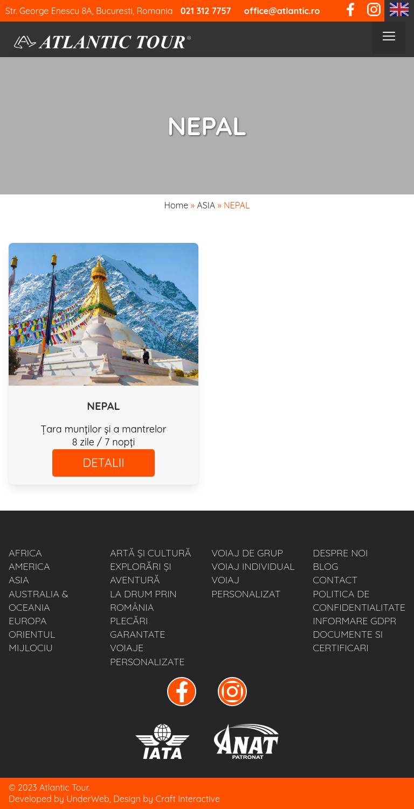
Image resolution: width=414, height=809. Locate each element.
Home (176, 205)
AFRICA (25, 553)
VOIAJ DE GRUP (247, 553)
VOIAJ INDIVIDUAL (253, 566)
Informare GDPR (354, 621)
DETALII (103, 462)
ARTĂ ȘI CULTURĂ (150, 553)
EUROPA (27, 621)
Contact (335, 580)
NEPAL (103, 406)
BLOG (325, 566)
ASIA (206, 205)
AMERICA (29, 566)
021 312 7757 (206, 10)
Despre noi (340, 553)
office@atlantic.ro (282, 10)
